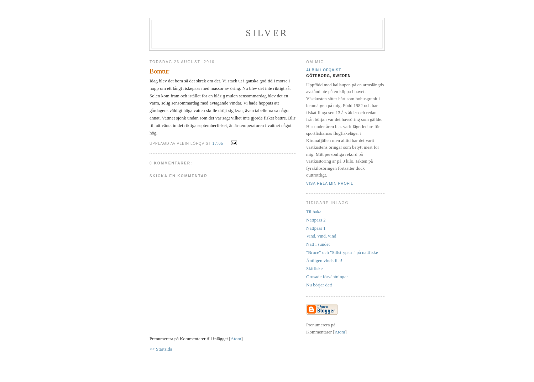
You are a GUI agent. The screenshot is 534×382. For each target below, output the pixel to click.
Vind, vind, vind (321, 236)
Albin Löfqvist (323, 70)
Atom (236, 338)
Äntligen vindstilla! (324, 260)
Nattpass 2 (316, 220)
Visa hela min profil (329, 183)
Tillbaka (313, 211)
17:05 (219, 144)
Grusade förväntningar (327, 276)
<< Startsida (161, 349)
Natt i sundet (318, 244)
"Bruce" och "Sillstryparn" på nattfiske (342, 252)
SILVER (267, 33)
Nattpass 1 (316, 228)
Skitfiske (314, 268)
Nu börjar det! (319, 284)
